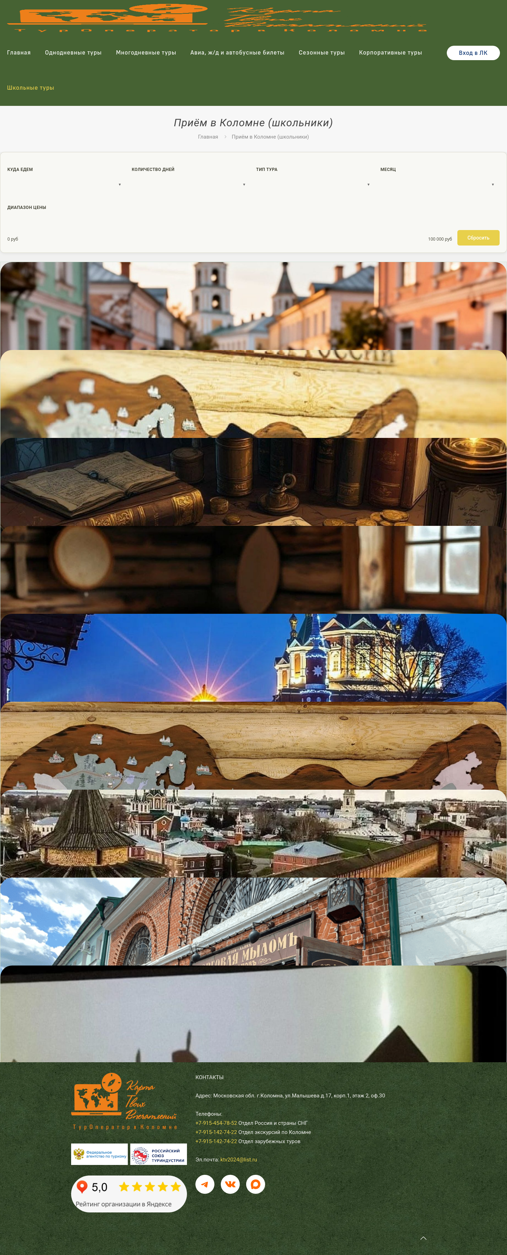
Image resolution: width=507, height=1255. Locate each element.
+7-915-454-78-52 (216, 1123)
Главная (208, 137)
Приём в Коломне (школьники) (270, 137)
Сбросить (479, 238)
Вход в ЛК (473, 53)
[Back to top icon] (423, 1238)
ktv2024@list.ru (238, 1160)
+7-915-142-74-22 (216, 1132)
